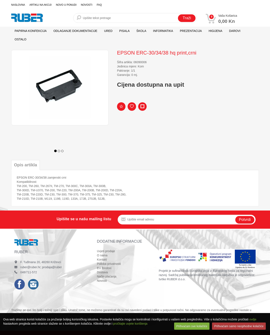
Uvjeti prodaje (106, 251)
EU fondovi (104, 268)
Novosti (86, 4)
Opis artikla (25, 165)
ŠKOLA (141, 31)
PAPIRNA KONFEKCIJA (31, 31)
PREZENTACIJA (191, 31)
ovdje (252, 319)
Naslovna (18, 4)
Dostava (102, 272)
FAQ (98, 4)
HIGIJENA (215, 31)
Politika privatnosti (109, 263)
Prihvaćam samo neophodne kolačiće (239, 326)
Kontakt (102, 259)
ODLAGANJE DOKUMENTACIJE (75, 31)
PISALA (124, 31)
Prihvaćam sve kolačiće (191, 326)
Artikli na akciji (40, 4)
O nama (102, 255)
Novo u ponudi (66, 4)
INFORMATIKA (163, 31)
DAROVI (235, 31)
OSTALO (20, 39)
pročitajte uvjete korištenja (130, 323)
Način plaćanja (106, 276)
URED (108, 31)
